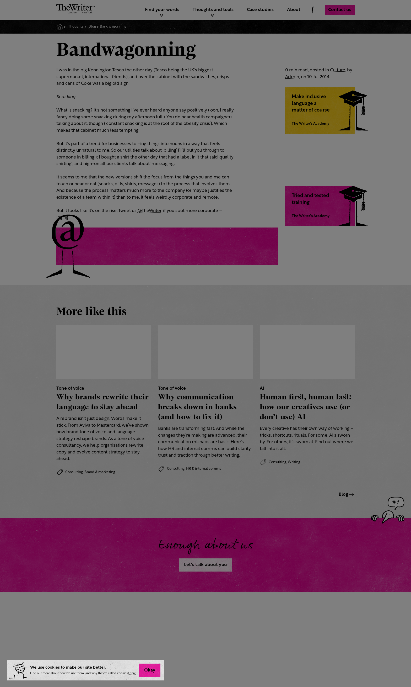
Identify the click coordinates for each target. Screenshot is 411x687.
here (133, 673)
